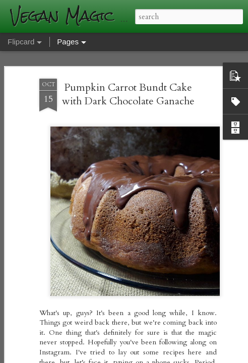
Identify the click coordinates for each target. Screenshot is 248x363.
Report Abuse (183, 356)
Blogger (155, 356)
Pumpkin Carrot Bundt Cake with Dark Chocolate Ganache (128, 77)
